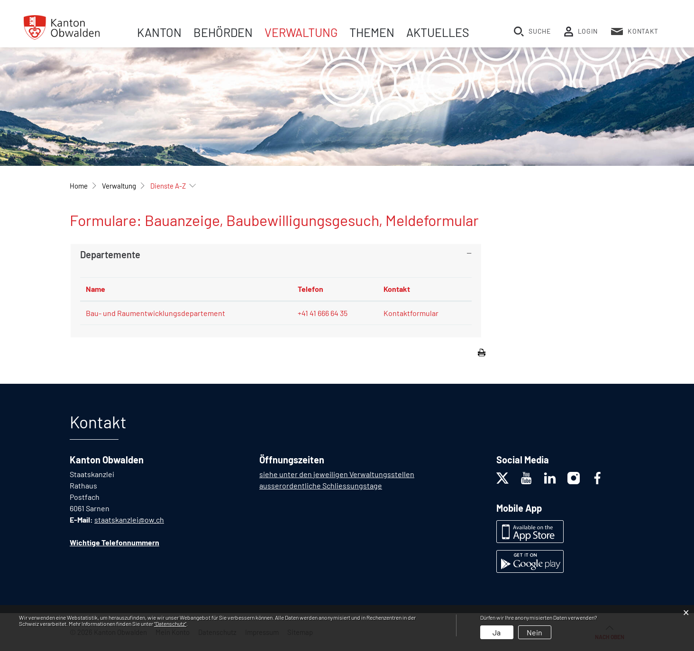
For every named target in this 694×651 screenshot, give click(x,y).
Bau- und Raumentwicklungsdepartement (155, 312)
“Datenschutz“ (170, 623)
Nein (534, 632)
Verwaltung (301, 32)
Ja (497, 632)
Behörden (223, 32)
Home (79, 185)
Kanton (159, 32)
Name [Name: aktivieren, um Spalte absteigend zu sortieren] (95, 288)
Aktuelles (437, 32)
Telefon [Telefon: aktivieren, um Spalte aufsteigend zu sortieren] (310, 288)
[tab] (276, 254)
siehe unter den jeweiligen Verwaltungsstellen (336, 474)
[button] (119, 185)
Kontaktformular (411, 312)
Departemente (110, 254)
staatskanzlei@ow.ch (129, 519)
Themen (371, 32)
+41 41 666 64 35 (322, 312)
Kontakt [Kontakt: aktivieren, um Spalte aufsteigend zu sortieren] (397, 288)
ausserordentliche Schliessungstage (320, 485)
